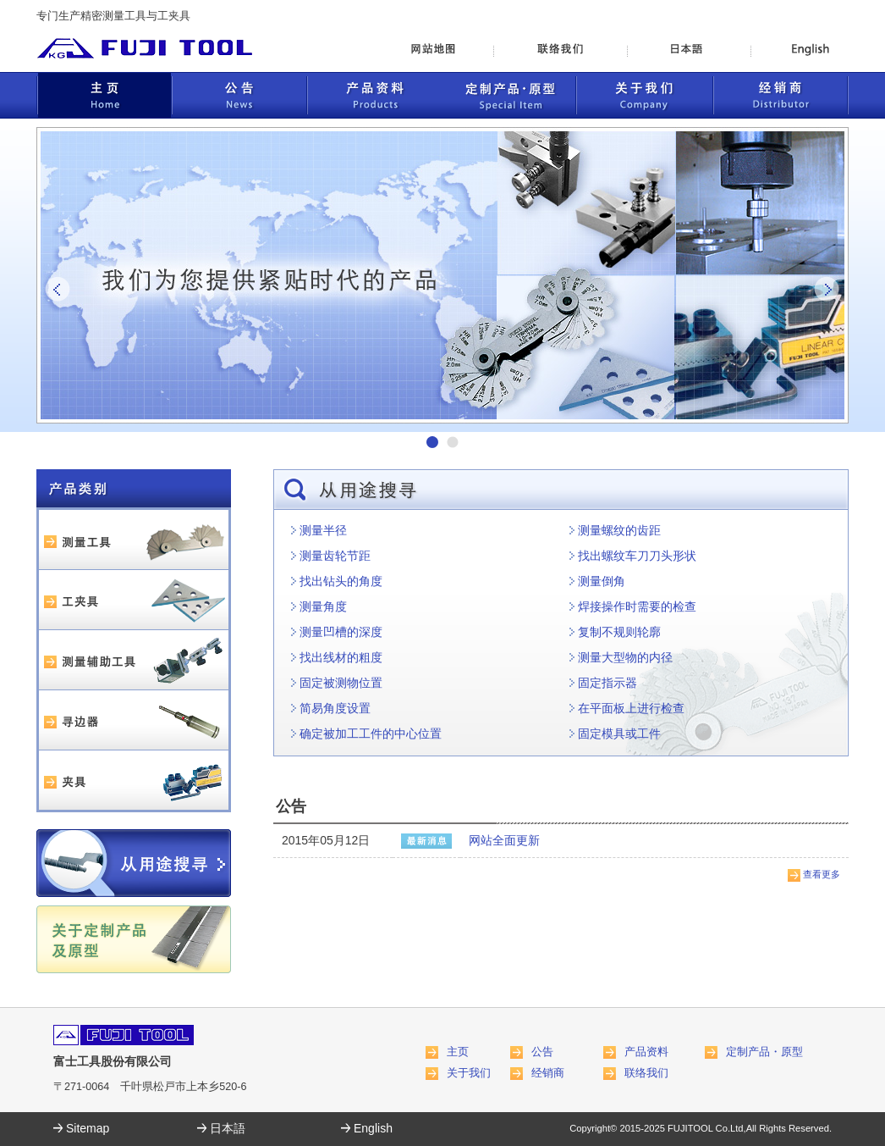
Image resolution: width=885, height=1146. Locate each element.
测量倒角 (601, 581)
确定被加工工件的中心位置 (371, 733)
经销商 (547, 1073)
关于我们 (469, 1073)
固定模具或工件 (619, 733)
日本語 (227, 1128)
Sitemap (87, 1128)
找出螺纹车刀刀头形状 (637, 555)
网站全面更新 (504, 840)
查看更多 (821, 874)
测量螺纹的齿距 (619, 530)
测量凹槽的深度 (341, 632)
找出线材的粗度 (341, 657)
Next (826, 289)
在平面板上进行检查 (631, 708)
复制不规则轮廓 (619, 632)
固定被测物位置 (341, 682)
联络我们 (646, 1073)
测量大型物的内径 (625, 657)
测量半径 (323, 530)
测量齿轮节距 (335, 555)
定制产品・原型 (764, 1052)
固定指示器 (607, 682)
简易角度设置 (335, 708)
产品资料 (646, 1052)
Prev (58, 289)
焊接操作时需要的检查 (637, 606)
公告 (542, 1052)
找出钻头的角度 (341, 581)
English (373, 1128)
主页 (458, 1052)
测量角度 (323, 606)
